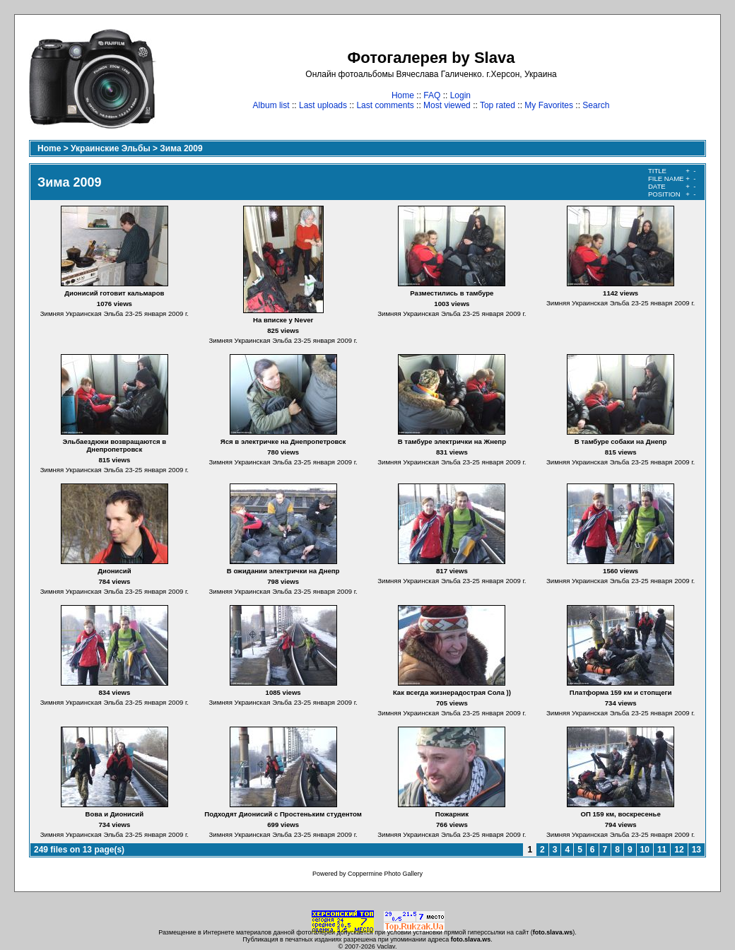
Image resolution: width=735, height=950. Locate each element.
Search (595, 105)
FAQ (431, 95)
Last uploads (323, 105)
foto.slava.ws (553, 932)
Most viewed (447, 105)
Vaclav (386, 946)
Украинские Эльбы (111, 148)
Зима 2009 (181, 148)
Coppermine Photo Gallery (385, 873)
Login (460, 95)
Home (403, 95)
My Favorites (548, 105)
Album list (271, 105)
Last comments (384, 105)
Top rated (497, 105)
